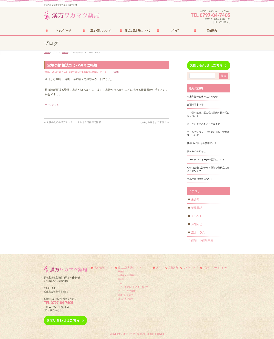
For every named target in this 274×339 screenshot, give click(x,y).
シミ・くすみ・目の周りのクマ (133, 287)
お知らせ (196, 224)
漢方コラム (198, 232)
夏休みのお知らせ (196, 151)
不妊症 (121, 271)
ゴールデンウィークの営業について (206, 159)
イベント (196, 215)
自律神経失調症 (125, 295)
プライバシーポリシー (215, 267)
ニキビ (121, 283)
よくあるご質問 (125, 299)
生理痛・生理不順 (126, 275)
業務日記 (196, 207)
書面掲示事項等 (195, 104)
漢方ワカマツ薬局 (132, 334)
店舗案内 (173, 267)
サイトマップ (190, 267)
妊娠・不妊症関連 (202, 240)
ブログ (159, 267)
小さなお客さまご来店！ (155, 122)
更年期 (121, 279)
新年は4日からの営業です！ (202, 143)
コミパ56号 (52, 105)
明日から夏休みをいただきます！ (204, 124)
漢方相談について (103, 267)
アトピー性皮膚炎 (126, 291)
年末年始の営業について (200, 178)
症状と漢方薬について (130, 267)
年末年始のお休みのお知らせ (202, 96)
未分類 (116, 72)
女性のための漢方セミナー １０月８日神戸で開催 (72, 122)
